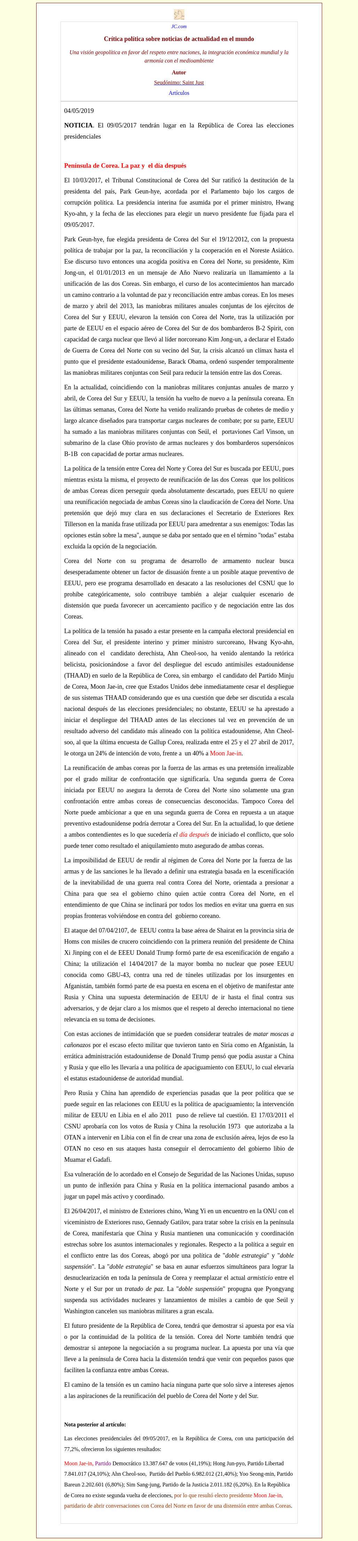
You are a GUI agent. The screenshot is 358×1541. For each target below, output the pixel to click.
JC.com (178, 26)
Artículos (179, 93)
